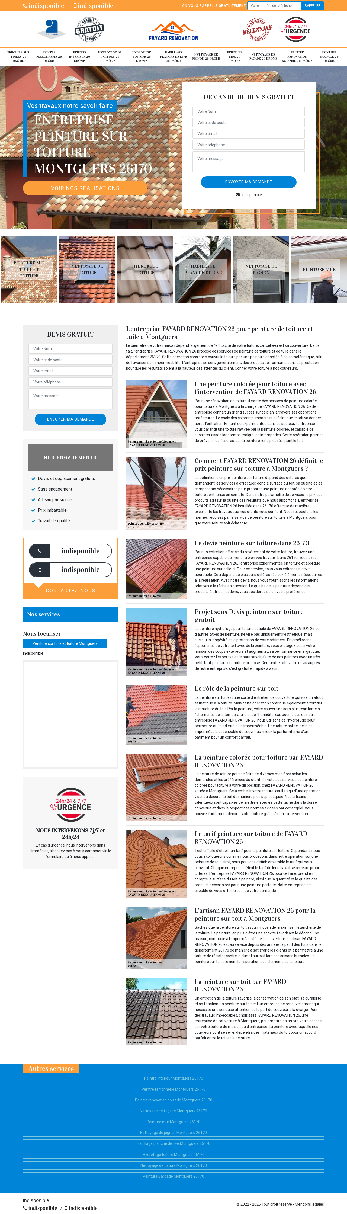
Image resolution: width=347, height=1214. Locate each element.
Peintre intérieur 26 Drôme (79, 56)
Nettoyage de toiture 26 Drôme (110, 56)
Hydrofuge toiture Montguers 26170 (173, 1154)
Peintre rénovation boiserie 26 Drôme (297, 56)
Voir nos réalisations (85, 188)
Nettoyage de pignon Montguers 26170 (173, 1132)
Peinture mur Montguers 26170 (173, 1122)
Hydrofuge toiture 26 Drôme (141, 56)
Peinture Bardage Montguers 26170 (173, 1176)
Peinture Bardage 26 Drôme (329, 56)
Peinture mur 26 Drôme (234, 56)
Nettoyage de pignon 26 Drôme (206, 57)
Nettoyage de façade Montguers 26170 (173, 1111)
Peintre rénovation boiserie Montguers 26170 (173, 1100)
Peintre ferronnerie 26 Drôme (49, 56)
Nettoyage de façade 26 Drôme (263, 57)
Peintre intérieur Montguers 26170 (173, 1078)
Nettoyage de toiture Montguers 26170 (173, 1165)
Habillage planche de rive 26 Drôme (173, 56)
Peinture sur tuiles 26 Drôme (18, 56)
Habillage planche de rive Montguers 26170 (173, 1143)
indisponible (43, 6)
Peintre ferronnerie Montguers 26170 (173, 1089)
